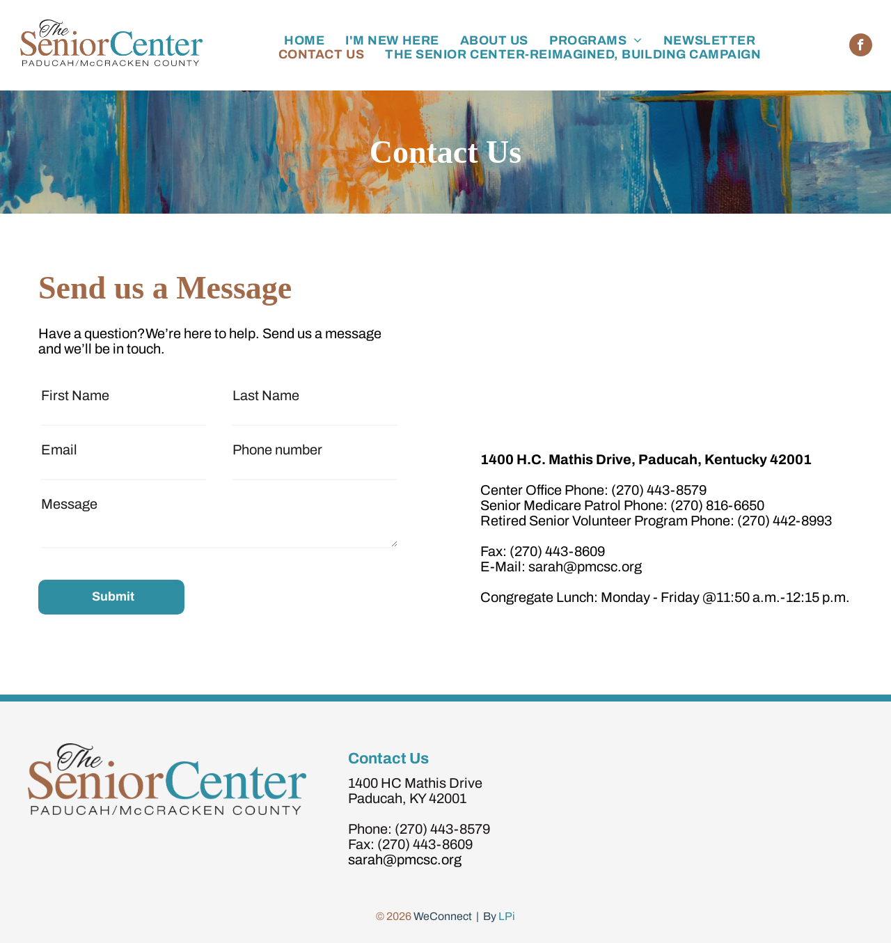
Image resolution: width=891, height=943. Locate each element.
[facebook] (860, 46)
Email (59, 449)
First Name (75, 395)
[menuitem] (304, 40)
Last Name (265, 395)
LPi (506, 916)
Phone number (277, 449)
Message (69, 504)
